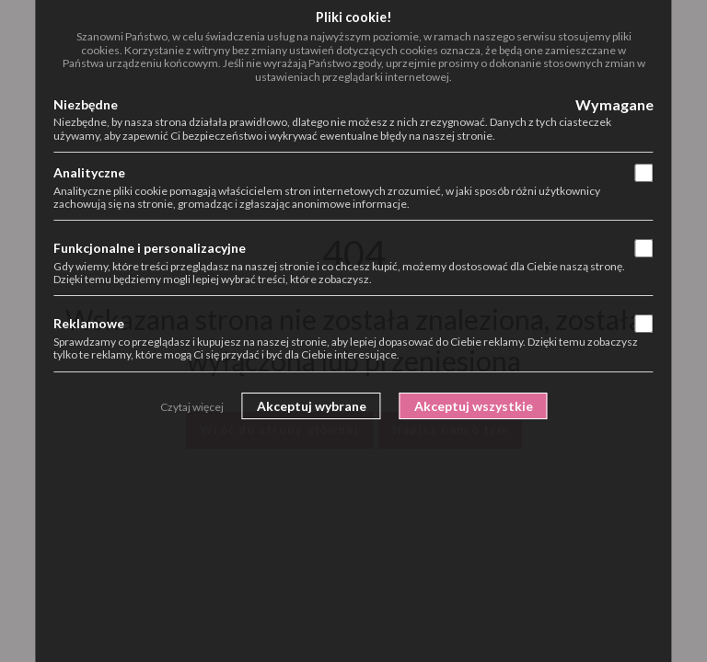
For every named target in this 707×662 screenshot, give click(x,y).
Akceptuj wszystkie (473, 406)
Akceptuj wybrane (311, 406)
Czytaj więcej (192, 407)
